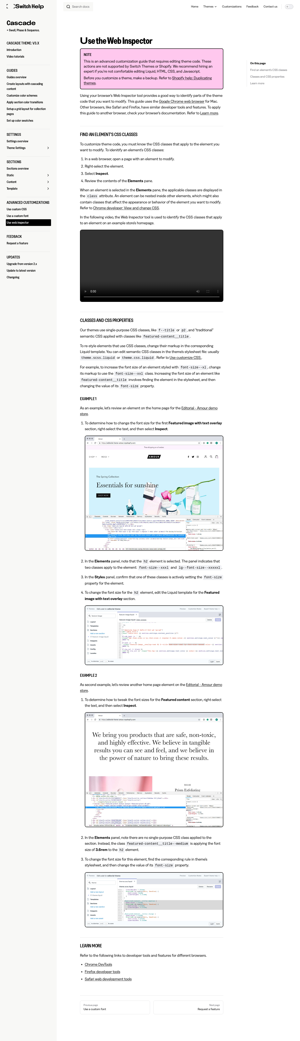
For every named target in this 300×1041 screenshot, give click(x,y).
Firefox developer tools (102, 972)
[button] (28, 43)
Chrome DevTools (98, 964)
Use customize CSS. (185, 357)
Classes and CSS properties (267, 76)
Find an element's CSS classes (268, 70)
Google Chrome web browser (181, 101)
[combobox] (78, 6)
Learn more (257, 83)
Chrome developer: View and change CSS (126, 208)
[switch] (289, 6)
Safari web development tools (108, 979)
